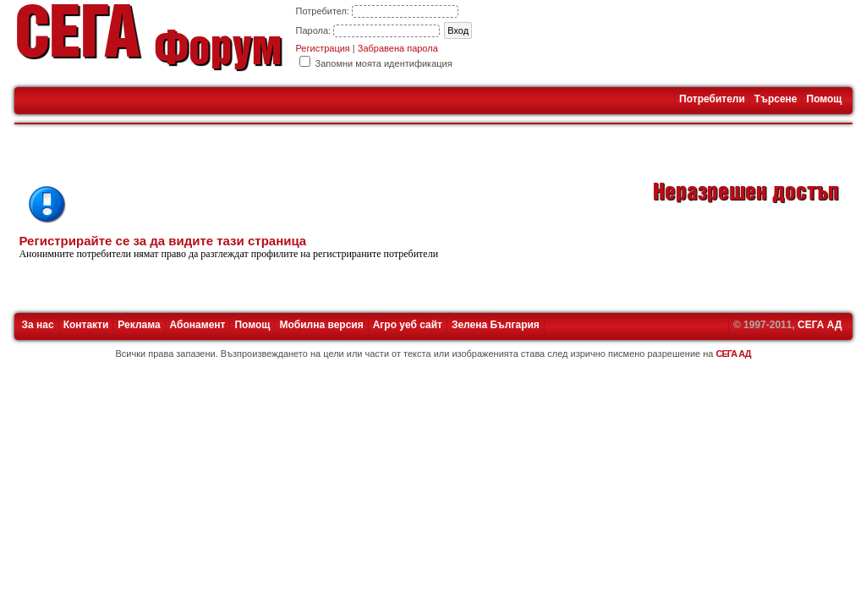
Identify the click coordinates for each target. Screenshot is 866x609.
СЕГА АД (819, 325)
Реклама (139, 325)
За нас (38, 325)
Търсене (775, 99)
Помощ (824, 99)
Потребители (712, 99)
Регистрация (323, 48)
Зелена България (496, 325)
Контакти (86, 325)
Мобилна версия (321, 325)
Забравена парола (398, 48)
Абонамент (198, 325)
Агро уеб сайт (407, 325)
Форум (218, 53)
